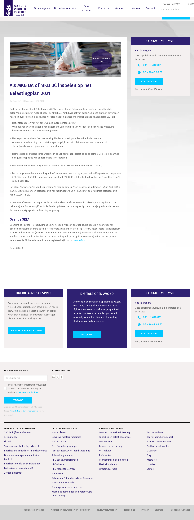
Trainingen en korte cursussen (67, 485)
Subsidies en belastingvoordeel (115, 434)
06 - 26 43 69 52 (152, 70)
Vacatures (152, 457)
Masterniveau (59, 430)
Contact (150, 8)
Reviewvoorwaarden (106, 507)
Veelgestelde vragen (34, 507)
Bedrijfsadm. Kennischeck (160, 434)
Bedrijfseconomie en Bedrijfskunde (22, 461)
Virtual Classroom (108, 466)
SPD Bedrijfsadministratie (17, 430)
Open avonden (87, 8)
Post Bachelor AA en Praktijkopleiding (71, 448)
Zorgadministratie (13, 470)
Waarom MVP (105, 439)
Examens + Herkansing (110, 444)
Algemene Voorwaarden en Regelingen (70, 507)
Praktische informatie (158, 444)
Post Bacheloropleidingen (65, 444)
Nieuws (136, 8)
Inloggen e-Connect (180, 507)
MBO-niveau (58, 471)
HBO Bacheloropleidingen (65, 457)
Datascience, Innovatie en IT (18, 466)
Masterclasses (59, 439)
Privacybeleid (15, 409)
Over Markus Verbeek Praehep (114, 430)
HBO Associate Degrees (63, 466)
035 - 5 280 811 (173, 4)
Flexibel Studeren (108, 462)
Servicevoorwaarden (30, 409)
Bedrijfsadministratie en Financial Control (25, 448)
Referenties (105, 453)
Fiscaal (7, 439)
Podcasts (103, 8)
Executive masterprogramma (66, 434)
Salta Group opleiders (27, 390)
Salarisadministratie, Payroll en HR (21, 444)
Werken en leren (155, 430)
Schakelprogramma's (62, 453)
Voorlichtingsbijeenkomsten (113, 457)
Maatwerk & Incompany (159, 439)
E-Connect (152, 448)
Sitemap (159, 507)
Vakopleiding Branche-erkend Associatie (72, 476)
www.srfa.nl (80, 238)
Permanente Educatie (63, 480)
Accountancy (10, 434)
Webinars (120, 8)
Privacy (145, 507)
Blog (149, 453)
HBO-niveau (58, 462)
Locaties (151, 462)
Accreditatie (105, 448)
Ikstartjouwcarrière (65, 8)
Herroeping (129, 507)
